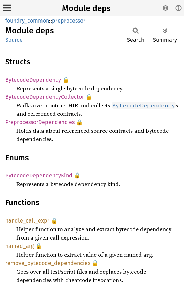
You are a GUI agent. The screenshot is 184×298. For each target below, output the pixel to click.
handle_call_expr (27, 220)
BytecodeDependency (33, 79)
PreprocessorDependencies (40, 122)
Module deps (86, 8)
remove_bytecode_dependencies (47, 263)
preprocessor (68, 20)
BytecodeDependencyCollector (44, 97)
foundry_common (27, 20)
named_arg (19, 246)
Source (14, 40)
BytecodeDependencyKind (38, 175)
